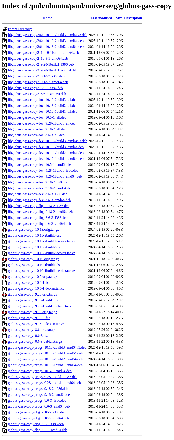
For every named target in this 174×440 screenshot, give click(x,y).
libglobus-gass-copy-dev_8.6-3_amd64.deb (39, 200)
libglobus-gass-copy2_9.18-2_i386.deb (36, 76)
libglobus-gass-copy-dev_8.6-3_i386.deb (37, 194)
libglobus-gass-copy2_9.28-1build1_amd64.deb (42, 70)
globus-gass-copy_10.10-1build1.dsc (34, 265)
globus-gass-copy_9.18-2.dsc (29, 318)
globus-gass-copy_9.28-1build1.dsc (34, 300)
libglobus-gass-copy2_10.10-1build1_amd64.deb (43, 52)
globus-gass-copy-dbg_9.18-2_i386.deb (36, 412)
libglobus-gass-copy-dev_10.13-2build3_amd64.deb (46, 147)
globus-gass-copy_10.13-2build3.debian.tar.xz (41, 241)
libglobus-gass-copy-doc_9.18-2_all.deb (37, 129)
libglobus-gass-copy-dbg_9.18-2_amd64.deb (40, 212)
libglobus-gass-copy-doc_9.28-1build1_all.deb (42, 123)
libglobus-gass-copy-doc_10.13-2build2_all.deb (42, 106)
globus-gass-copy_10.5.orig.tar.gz (32, 277)
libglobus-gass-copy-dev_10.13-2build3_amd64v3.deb (47, 141)
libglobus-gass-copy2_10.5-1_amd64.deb (38, 58)
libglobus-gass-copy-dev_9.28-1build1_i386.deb (43, 170)
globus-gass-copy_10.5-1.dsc (29, 282)
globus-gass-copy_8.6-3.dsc (28, 335)
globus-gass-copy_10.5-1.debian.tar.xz (36, 288)
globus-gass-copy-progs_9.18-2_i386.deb (38, 389)
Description (133, 18)
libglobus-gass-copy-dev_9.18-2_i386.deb (38, 182)
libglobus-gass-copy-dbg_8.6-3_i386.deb (38, 218)
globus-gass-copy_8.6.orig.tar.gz (31, 330)
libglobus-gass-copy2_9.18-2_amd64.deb (38, 82)
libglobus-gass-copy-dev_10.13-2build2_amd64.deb (46, 153)
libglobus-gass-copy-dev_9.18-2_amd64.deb (40, 188)
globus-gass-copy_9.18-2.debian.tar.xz (36, 324)
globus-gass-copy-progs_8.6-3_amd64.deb (39, 406)
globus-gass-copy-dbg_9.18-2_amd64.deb (38, 418)
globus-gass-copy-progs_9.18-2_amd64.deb (40, 394)
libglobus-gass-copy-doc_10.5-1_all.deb (37, 117)
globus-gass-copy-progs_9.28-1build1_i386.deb (42, 377)
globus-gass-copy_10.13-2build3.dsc (34, 235)
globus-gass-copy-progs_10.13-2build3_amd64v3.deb (47, 347)
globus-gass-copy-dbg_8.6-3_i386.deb (36, 424)
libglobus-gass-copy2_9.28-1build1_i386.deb (41, 64)
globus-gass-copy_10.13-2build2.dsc (34, 247)
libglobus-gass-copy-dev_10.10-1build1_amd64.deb (46, 159)
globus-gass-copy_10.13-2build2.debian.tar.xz (41, 253)
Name (47, 18)
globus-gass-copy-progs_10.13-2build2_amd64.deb (45, 359)
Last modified (101, 18)
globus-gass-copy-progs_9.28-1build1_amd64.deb (44, 383)
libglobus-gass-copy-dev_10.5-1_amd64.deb (40, 164)
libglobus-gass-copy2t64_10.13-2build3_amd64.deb (46, 41)
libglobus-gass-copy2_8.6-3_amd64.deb (37, 94)
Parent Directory (20, 29)
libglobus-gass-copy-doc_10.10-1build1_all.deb (42, 111)
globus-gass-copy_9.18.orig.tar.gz (32, 312)
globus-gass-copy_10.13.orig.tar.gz (33, 229)
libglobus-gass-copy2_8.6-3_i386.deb (35, 88)
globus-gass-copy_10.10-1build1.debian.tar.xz (41, 271)
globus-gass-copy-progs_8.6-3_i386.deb (37, 400)
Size (119, 18)
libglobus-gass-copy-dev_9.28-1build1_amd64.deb (45, 176)
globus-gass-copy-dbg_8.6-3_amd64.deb (37, 430)
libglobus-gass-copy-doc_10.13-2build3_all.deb (42, 100)
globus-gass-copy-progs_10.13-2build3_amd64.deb (45, 353)
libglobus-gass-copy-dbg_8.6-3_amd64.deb (39, 223)
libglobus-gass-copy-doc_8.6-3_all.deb (36, 135)
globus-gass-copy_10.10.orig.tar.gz (33, 259)
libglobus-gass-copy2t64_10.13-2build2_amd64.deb (46, 47)
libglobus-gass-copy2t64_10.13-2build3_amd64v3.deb (47, 35)
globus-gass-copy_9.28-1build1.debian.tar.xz (40, 306)
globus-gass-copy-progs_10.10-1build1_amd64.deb (45, 365)
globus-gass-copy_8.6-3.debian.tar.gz (35, 341)
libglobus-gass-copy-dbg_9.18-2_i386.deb (38, 206)
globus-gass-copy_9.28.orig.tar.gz (32, 294)
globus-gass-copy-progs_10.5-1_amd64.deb (40, 371)
